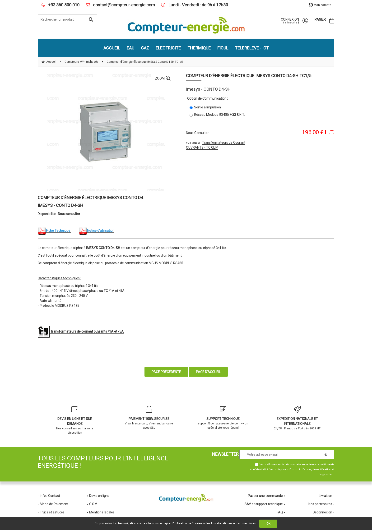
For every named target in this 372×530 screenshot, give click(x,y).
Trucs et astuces (52, 512)
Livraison (325, 496)
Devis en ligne (99, 496)
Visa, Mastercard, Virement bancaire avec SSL (149, 417)
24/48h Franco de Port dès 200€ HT (297, 418)
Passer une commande (265, 496)
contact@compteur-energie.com (123, 4)
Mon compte (320, 5)
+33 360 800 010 (63, 4)
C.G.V (93, 504)
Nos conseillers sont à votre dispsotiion (75, 420)
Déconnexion (322, 512)
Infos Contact (50, 496)
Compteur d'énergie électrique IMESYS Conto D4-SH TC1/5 (248, 75)
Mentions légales (102, 512)
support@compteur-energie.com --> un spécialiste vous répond (223, 417)
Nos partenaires (320, 504)
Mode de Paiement (54, 504)
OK (268, 523)
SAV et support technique (264, 504)
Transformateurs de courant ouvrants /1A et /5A (87, 331)
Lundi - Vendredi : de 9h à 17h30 (197, 4)
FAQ (280, 512)
